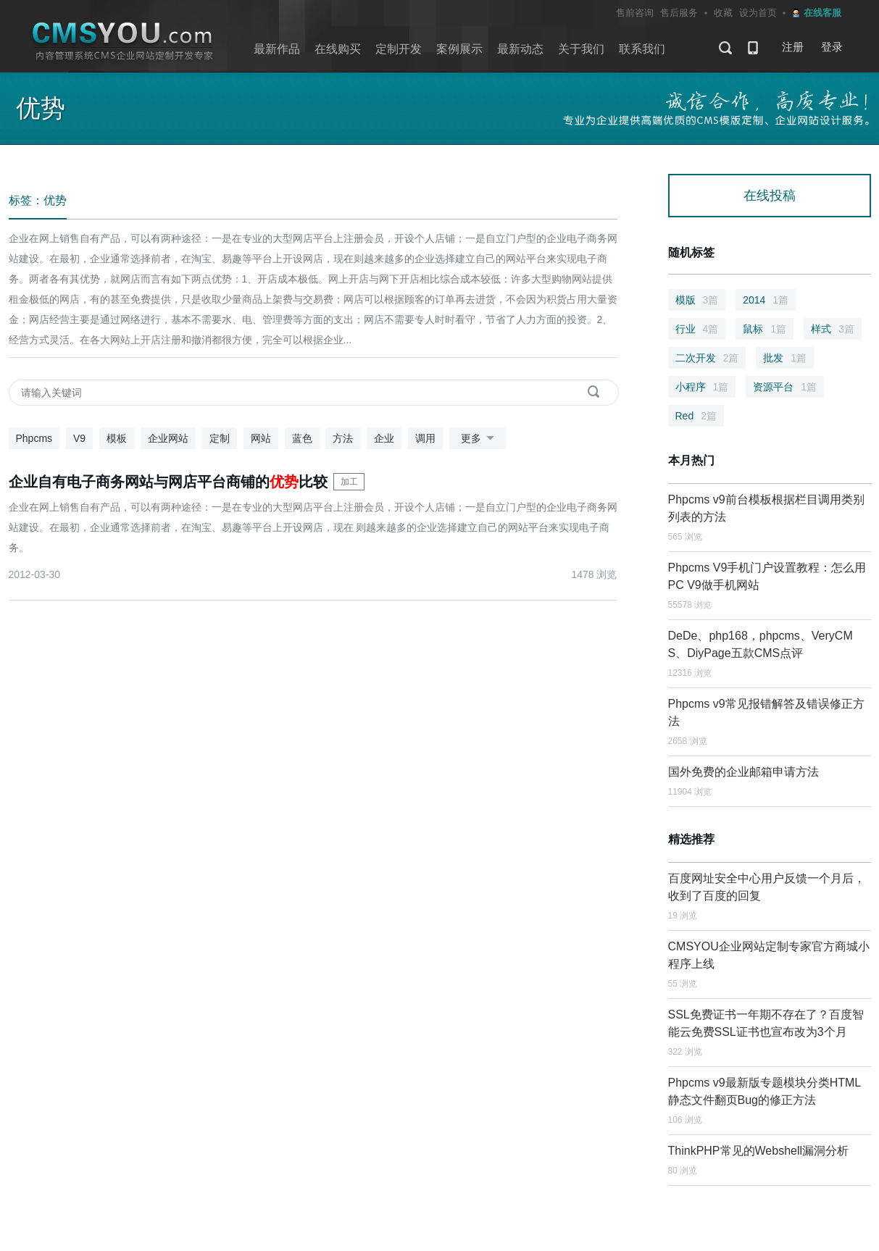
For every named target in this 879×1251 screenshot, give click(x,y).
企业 (384, 438)
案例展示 (459, 49)
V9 (79, 438)
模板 (117, 438)
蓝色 (302, 438)
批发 (785, 358)
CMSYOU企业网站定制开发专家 (123, 41)
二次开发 (707, 358)
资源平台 (785, 387)
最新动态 (520, 49)
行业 (697, 329)
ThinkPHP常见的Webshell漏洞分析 (758, 1151)
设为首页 (758, 12)
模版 (697, 300)
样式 (832, 329)
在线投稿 (769, 195)
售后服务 (679, 12)
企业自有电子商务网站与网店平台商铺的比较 (168, 482)
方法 (343, 438)
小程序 (702, 387)
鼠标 (764, 329)
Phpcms (34, 438)
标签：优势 (38, 200)
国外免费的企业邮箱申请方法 (743, 772)
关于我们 (581, 49)
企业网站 (168, 438)
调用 (425, 438)
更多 (480, 439)
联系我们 (642, 49)
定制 (219, 438)
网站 (261, 438)
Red (696, 416)
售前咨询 (635, 12)
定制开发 (398, 49)
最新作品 (277, 49)
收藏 (723, 12)
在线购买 (337, 49)
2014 (765, 300)
